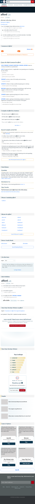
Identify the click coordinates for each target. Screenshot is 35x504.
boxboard (4, 227)
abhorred (4, 217)
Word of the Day (17, 380)
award (3, 222)
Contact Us (22, 486)
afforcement (4, 243)
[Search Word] (32, 1)
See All (17, 470)
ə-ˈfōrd (8, 283)
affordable (25, 243)
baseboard (20, 222)
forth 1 (7, 178)
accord (3, 220)
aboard (19, 217)
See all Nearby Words (17, 247)
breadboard (20, 227)
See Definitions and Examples (17, 385)
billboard (4, 225)
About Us (8, 486)
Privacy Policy (29, 486)
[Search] (20, 1)
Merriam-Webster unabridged (17, 325)
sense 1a (22, 184)
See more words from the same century (10, 191)
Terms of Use (17, 488)
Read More (8, 133)
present (6, 65)
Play (9, 443)
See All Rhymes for (17, 234)
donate (11, 65)
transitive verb (4, 24)
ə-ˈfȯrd (7, 17)
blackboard (20, 225)
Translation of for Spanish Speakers (15, 311)
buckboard (20, 230)
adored (19, 220)
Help (4, 486)
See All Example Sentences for (17, 159)
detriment (22, 26)
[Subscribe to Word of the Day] (14, 390)
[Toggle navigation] (1, 2)
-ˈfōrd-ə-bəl (13, 300)
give (2, 65)
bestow (16, 65)
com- (2, 178)
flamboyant (16, 383)
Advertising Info (15, 486)
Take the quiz (26, 463)
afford (26, 65)
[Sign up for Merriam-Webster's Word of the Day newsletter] (16, 482)
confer (21, 65)
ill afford (3, 200)
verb (9, 15)
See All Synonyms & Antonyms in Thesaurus (17, 54)
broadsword (4, 230)
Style (2, 260)
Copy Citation (17, 270)
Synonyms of (5, 22)
